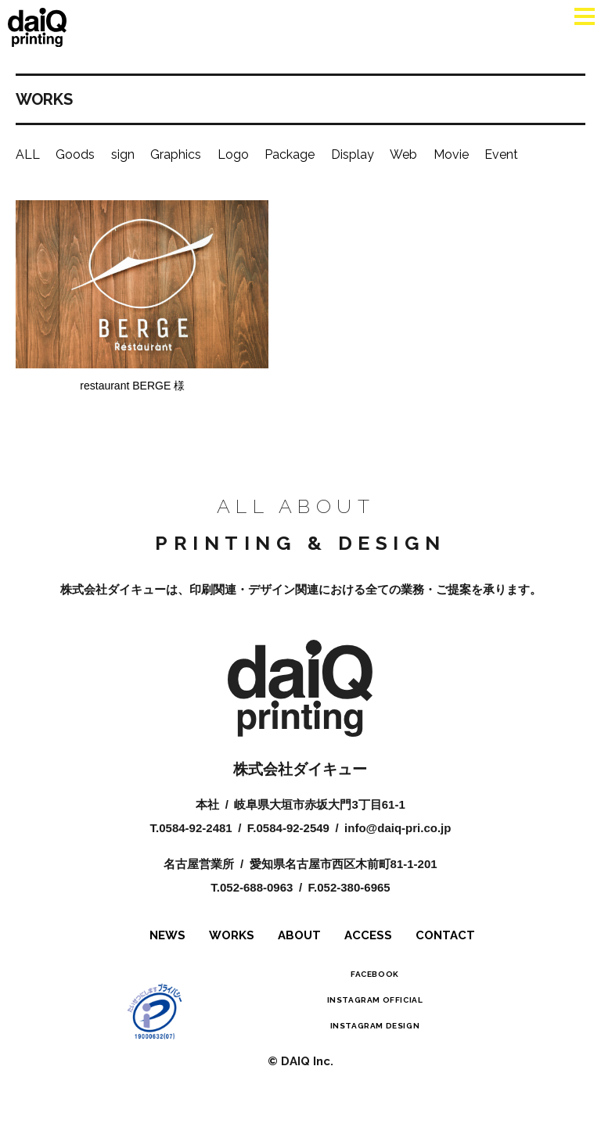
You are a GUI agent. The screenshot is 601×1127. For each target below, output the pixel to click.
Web (403, 154)
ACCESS (368, 948)
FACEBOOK (375, 986)
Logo (233, 154)
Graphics (175, 154)
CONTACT (445, 948)
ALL (28, 154)
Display (352, 154)
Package (290, 154)
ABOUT (299, 948)
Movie (451, 154)
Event (501, 154)
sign (123, 154)
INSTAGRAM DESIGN (375, 1038)
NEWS (167, 948)
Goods (75, 154)
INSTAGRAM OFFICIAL (375, 1012)
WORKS (231, 948)
